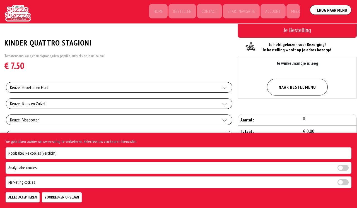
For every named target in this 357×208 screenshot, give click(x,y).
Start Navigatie (239, 12)
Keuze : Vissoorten (25, 120)
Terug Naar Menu (331, 11)
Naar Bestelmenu (297, 87)
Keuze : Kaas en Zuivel (27, 104)
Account (271, 12)
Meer (294, 12)
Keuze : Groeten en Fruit (29, 88)
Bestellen (179, 12)
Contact (206, 12)
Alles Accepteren (22, 197)
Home (154, 12)
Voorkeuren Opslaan (62, 197)
